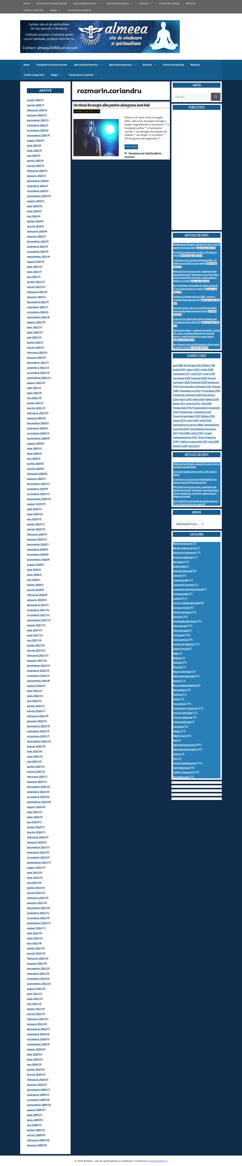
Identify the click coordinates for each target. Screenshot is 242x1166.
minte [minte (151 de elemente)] (179, 403)
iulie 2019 (32, 509)
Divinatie (147, 3)
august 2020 (34, 443)
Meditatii (177, 662)
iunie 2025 (33, 150)
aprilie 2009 (34, 1130)
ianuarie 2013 (35, 902)
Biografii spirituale (182, 571)
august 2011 (34, 988)
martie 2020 (34, 468)
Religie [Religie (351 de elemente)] (208, 416)
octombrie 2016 (36, 675)
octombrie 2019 (36, 493)
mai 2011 (32, 1003)
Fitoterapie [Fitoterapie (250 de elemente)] (210, 390)
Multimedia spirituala (184, 676)
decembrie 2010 (36, 1029)
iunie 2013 (33, 877)
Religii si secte (180, 735)
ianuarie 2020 (35, 478)
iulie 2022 (32, 327)
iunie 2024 (33, 211)
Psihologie (178, 726)
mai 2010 (32, 1064)
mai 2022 (32, 337)
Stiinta (176, 754)
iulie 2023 (32, 266)
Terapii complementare (184, 763)
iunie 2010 (33, 1059)
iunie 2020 (33, 453)
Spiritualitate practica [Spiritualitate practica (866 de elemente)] (188, 424)
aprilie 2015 (34, 766)
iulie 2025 (32, 145)
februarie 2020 (35, 473)
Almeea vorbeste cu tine (185, 548)
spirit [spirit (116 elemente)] (205, 420)
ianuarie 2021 (35, 418)
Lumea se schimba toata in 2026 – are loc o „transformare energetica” (194, 298)
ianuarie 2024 (35, 236)
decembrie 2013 (36, 847)
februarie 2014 (35, 837)
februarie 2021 (35, 413)
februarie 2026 (35, 110)
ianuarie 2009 (35, 1145)
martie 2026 (34, 105)
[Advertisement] (196, 174)
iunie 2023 (33, 271)
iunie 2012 (33, 938)
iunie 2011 (33, 998)
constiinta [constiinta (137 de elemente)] (181, 373)
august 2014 (34, 806)
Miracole (177, 667)
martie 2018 (34, 589)
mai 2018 (32, 579)
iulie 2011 (32, 993)
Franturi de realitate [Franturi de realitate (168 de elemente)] (187, 395)
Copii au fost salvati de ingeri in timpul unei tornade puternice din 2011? (195, 321)
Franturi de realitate (169, 3)
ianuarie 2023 (35, 297)
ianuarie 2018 (35, 599)
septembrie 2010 (37, 1044)
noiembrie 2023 (36, 246)
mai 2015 (32, 761)
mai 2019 (32, 519)
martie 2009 (34, 1135)
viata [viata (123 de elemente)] (193, 446)
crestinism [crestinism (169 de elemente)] (181, 378)
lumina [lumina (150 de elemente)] (212, 399)
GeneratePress (158, 1160)
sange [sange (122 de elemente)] (179, 420)
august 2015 (34, 746)
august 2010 (34, 1049)
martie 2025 (34, 165)
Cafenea (177, 575)
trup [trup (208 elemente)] (213, 441)
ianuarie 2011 (35, 1024)
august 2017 (34, 625)
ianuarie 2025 (35, 175)
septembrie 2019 (37, 499)
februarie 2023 (35, 291)
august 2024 (34, 201)
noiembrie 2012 (36, 913)
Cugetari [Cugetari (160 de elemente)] (199, 378)
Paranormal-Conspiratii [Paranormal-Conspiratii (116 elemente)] (195, 412)
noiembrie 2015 (36, 731)
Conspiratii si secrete (183, 584)
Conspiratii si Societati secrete (51, 3)
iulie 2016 (32, 690)
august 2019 (34, 504)
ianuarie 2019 (35, 539)
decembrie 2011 (36, 968)
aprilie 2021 (34, 403)
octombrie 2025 (36, 130)
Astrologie (178, 561)
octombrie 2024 (36, 191)
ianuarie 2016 (35, 721)
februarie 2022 (35, 352)
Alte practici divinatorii (184, 552)
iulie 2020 (32, 448)
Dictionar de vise (181, 607)
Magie (176, 653)
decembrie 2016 (36, 665)
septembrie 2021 (37, 377)
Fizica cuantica (180, 639)
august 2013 (34, 867)
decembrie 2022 (36, 302)
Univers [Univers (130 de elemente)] (180, 446)
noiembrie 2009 (36, 1094)
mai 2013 (32, 882)
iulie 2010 (32, 1054)
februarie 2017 (35, 655)
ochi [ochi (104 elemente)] (206, 403)
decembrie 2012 (36, 907)
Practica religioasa (182, 717)
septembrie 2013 (37, 862)
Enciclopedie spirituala (184, 621)
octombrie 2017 (36, 615)
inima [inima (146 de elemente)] (198, 399)
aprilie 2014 (34, 827)
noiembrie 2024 (36, 185)
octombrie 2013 (36, 857)
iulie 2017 (32, 630)
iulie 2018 (32, 569)
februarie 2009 (35, 1140)
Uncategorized (180, 777)
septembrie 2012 (37, 923)
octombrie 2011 (36, 978)
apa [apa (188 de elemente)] (178, 365)
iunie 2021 (33, 392)
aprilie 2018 (34, 584)
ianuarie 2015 (35, 781)
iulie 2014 (32, 812)
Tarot (175, 758)
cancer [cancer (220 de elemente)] (192, 369)
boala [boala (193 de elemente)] (179, 369)
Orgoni (176, 699)
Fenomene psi (136, 153)
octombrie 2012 (36, 918)
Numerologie (179, 690)
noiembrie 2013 (36, 852)
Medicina (190, 3)
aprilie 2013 (34, 887)
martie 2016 (34, 711)
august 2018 (34, 564)
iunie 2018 (33, 574)
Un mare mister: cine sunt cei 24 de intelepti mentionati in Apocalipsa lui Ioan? (194, 309)
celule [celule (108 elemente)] (206, 369)
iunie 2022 (33, 332)
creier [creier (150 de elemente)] (209, 373)
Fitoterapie (178, 635)
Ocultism (177, 694)
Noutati (177, 680)
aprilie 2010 (34, 1069)
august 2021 (34, 382)
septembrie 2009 (37, 1104)
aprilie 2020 (34, 463)
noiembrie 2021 (36, 367)
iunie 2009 (33, 1120)
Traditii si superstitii (34, 10)
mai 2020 (32, 458)
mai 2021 (32, 398)
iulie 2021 (32, 387)
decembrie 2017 (36, 605)
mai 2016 (32, 700)
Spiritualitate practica (121, 3)
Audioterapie (179, 566)
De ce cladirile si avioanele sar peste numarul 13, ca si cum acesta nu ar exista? (195, 287)
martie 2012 (34, 953)
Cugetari (177, 598)
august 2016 (34, 685)
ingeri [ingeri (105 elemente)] (185, 399)
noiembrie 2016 (36, 670)
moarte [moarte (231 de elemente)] (193, 403)
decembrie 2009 (36, 1089)
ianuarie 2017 (35, 660)
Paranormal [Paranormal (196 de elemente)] (182, 407)
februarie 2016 (35, 716)
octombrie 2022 (36, 312)
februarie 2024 (35, 231)
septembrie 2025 (37, 135)
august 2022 (34, 322)
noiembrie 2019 (36, 488)
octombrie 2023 (36, 251)
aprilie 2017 (34, 645)
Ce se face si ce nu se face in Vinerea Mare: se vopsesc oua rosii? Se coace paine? (194, 262)
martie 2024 (34, 226)
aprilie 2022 (34, 342)
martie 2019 (34, 529)
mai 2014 (32, 822)
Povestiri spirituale (182, 712)
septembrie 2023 (37, 256)
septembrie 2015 (37, 741)
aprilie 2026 (34, 100)
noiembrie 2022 (36, 307)
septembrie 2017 (37, 620)
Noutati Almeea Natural (185, 685)
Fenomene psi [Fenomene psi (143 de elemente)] (190, 390)
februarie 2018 (35, 594)
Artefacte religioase (183, 557)
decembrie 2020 (36, 423)
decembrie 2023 (36, 241)
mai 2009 (32, 1125)
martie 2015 (34, 771)
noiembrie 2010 (36, 1034)
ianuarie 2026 (35, 115)
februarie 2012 (35, 958)
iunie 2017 (33, 635)
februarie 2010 (35, 1079)
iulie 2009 (32, 1114)
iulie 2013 (32, 872)
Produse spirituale (182, 722)
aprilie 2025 (34, 160)
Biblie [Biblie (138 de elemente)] (208, 365)
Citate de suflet (181, 580)
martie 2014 (34, 832)
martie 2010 (34, 1074)
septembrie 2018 (37, 559)
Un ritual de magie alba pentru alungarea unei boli (111, 105)
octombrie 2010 (36, 1039)
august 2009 (34, 1109)
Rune (175, 740)
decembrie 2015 (36, 726)
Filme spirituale (181, 630)
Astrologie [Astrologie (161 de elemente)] (193, 365)
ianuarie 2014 (35, 842)
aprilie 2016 (34, 706)
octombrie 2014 (36, 796)
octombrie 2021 (36, 372)
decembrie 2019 (36, 483)
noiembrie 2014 (36, 791)
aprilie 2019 (34, 524)
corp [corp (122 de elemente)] (196, 373)
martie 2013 (34, 892)
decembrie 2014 (36, 786)
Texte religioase (181, 767)
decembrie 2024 (36, 180)
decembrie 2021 (36, 362)
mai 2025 (32, 155)
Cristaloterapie (180, 593)
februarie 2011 (35, 1019)
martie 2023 (34, 286)
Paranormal (179, 703)
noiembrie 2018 (36, 549)
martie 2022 (34, 347)
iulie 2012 (32, 933)
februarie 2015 (35, 776)
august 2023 (34, 261)
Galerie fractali (180, 648)
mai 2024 (32, 216)
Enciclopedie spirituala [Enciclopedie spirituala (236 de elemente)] (195, 386)
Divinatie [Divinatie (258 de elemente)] (198, 382)
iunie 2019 (33, 514)
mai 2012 (32, 943)
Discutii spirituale (182, 612)
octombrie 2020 (36, 433)
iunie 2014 (33, 817)
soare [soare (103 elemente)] (192, 420)
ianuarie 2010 (35, 1084)
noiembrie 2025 (36, 125)
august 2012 (34, 928)
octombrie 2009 (36, 1099)
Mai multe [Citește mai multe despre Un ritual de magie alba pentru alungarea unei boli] (131, 146)
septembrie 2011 (37, 983)
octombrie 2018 (36, 554)
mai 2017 (32, 640)
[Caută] (215, 97)
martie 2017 (34, 650)
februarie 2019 (35, 534)
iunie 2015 (33, 756)
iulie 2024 (32, 206)
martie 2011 (34, 1014)
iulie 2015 (32, 751)
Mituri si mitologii (182, 671)
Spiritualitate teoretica (89, 3)
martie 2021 (34, 408)
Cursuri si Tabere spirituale (186, 603)
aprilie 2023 (34, 281)
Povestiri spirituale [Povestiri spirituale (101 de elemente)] (186, 416)
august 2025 (34, 140)
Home (27, 3)
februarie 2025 (35, 170)
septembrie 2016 (37, 680)
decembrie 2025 (36, 120)
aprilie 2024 (34, 221)
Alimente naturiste (182, 543)
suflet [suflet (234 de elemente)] (196, 433)
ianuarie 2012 (35, 963)
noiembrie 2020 (36, 428)
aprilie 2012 (34, 948)
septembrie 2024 (37, 196)
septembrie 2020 (37, 438)
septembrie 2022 (37, 317)
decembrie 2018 (36, 544)
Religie (57, 10)
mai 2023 (32, 276)
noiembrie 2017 (36, 610)
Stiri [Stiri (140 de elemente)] (184, 433)
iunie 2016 (33, 695)
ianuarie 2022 (35, 357)
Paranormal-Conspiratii (83, 10)
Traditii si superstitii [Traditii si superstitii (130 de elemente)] (193, 441)
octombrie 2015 (36, 736)
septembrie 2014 (37, 801)
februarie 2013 (35, 897)
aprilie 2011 (34, 1008)
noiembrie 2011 (36, 973)
